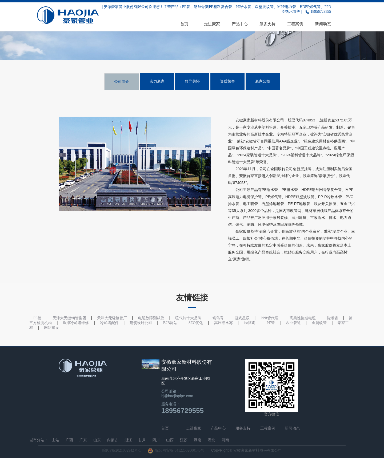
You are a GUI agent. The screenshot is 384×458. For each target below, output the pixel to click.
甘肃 (142, 440)
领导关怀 (192, 81)
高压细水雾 (223, 323)
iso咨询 (249, 323)
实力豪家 (157, 81)
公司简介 (121, 82)
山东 (97, 440)
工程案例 (295, 24)
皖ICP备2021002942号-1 (121, 450)
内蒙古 (112, 440)
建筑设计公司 (141, 323)
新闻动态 (322, 24)
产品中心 (239, 24)
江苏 (183, 440)
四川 (156, 440)
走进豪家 (212, 24)
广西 (69, 440)
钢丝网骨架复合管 (327, 190)
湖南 (197, 440)
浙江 (128, 440)
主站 (55, 440)
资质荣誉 (227, 81)
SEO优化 (196, 323)
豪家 (246, 120)
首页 (184, 24)
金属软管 (319, 323)
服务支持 (267, 24)
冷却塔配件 (109, 323)
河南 (225, 440)
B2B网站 (170, 323)
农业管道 (293, 323)
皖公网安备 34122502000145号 (176, 450)
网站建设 (51, 328)
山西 (170, 440)
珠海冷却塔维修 (76, 323)
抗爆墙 (332, 318)
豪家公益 (262, 81)
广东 (83, 440)
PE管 (271, 323)
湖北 (211, 440)
